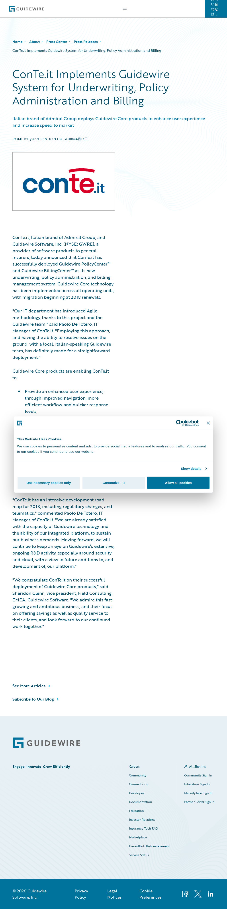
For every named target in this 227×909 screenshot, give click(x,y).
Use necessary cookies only (48, 482)
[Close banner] (208, 423)
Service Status (139, 855)
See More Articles (28, 686)
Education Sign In (197, 784)
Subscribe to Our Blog (33, 699)
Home (17, 41)
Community (137, 775)
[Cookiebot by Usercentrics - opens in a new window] (179, 423)
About (34, 41)
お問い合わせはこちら (214, 9)
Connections (138, 784)
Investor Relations (142, 819)
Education (136, 810)
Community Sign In (198, 775)
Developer (136, 793)
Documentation (140, 801)
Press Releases (86, 41)
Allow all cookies (178, 482)
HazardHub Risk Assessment (149, 846)
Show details (191, 468)
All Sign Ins (197, 766)
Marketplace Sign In (198, 793)
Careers (134, 766)
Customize (114, 482)
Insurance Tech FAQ (143, 828)
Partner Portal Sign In (199, 801)
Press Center (56, 41)
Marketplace (138, 837)
